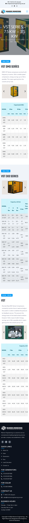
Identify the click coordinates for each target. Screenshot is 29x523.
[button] (4, 91)
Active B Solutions (14, 520)
